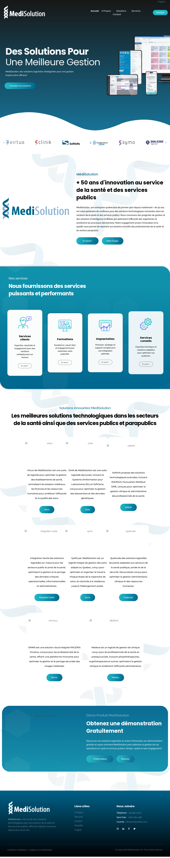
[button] (4, 142)
